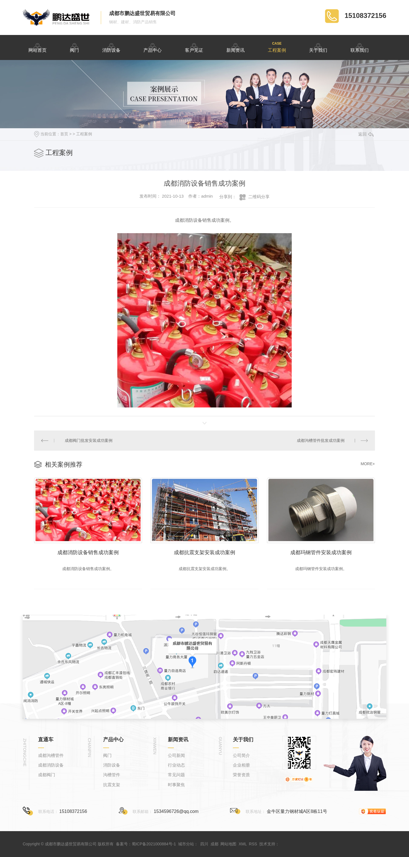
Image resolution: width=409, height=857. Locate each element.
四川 (204, 844)
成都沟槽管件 (51, 755)
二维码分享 (259, 196)
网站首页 (37, 47)
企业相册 (241, 765)
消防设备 (111, 47)
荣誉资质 (241, 774)
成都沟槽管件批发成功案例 (321, 440)
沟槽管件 (111, 774)
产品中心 (152, 47)
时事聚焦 (176, 784)
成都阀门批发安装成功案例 (88, 440)
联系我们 (359, 47)
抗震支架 (111, 784)
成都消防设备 (51, 765)
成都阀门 (46, 774)
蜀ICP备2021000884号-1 (154, 844)
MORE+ (368, 463)
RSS (253, 844)
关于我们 (318, 47)
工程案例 (277, 47)
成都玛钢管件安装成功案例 (321, 552)
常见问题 (176, 774)
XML (243, 844)
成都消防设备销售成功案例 (88, 552)
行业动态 (176, 765)
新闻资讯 (235, 47)
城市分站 (186, 844)
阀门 (74, 47)
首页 (64, 134)
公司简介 (241, 755)
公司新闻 (176, 755)
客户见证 (194, 47)
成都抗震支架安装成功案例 (204, 552)
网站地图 (228, 844)
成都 (214, 844)
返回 (365, 134)
